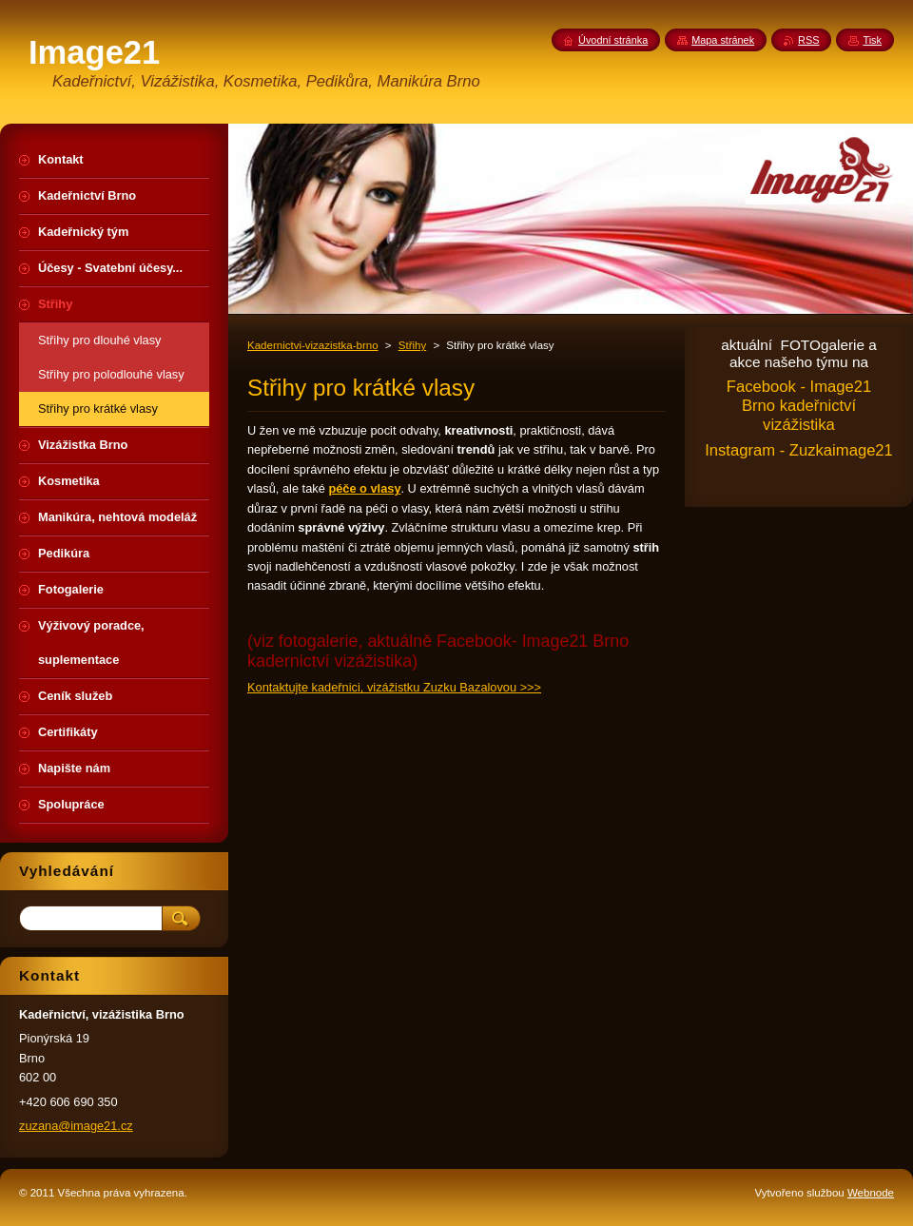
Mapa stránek (722, 40)
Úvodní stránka (613, 40)
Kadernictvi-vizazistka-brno (313, 345)
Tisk (872, 40)
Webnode (870, 1192)
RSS (808, 40)
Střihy (412, 345)
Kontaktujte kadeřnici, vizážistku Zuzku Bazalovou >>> (394, 687)
